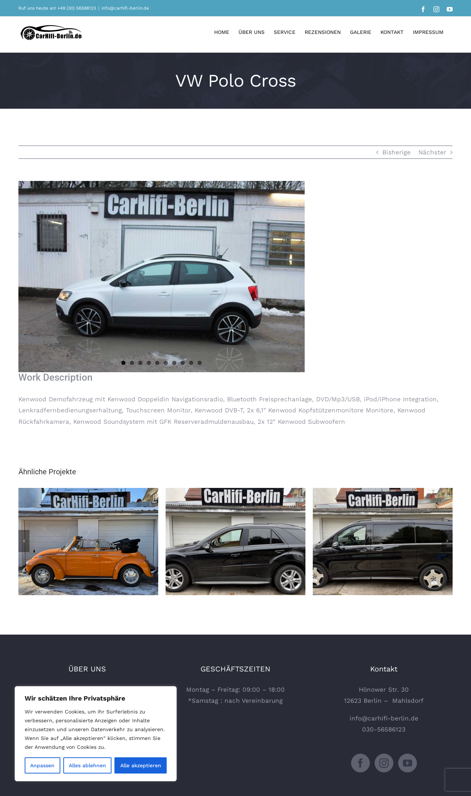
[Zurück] (23, 541)
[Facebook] (360, 763)
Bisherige (396, 152)
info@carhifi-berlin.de (125, 8)
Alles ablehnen (87, 765)
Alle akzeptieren (140, 765)
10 (200, 363)
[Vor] (447, 541)
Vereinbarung (262, 700)
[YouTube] (407, 763)
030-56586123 (384, 729)
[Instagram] (384, 763)
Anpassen (42, 765)
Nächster (432, 152)
